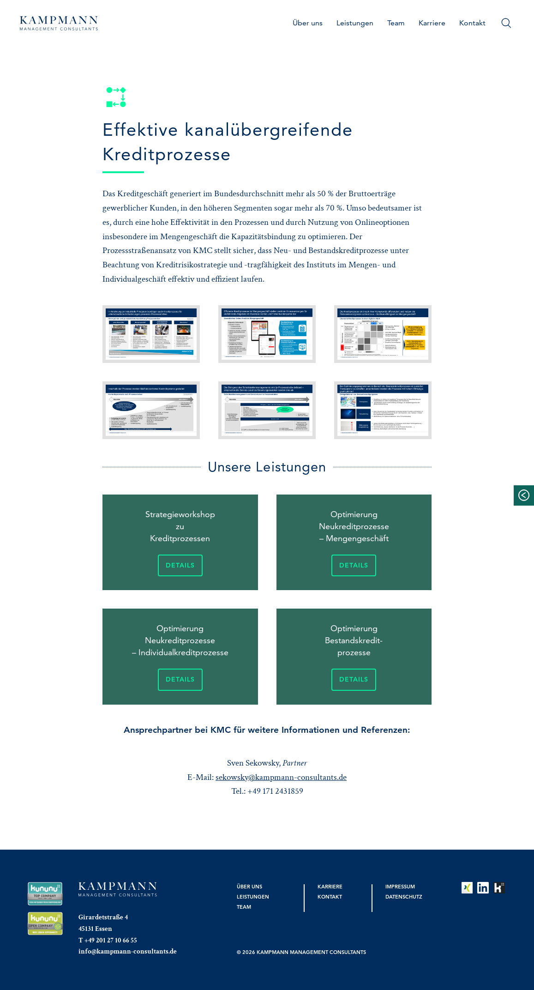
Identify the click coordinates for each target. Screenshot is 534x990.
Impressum (400, 886)
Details (180, 565)
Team (396, 22)
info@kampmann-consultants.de (127, 951)
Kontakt (472, 22)
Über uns (308, 22)
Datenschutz (403, 896)
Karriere (432, 22)
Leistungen (354, 22)
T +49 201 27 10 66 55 (107, 940)
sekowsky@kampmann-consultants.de (281, 777)
